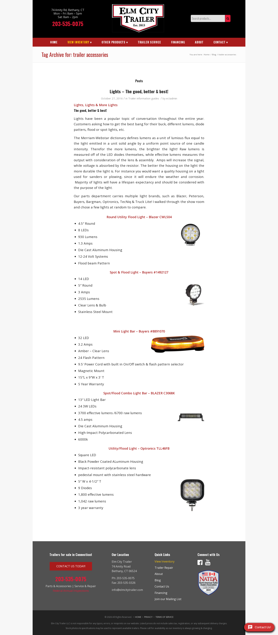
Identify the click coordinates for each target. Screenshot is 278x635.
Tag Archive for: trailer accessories (74, 54)
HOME (138, 617)
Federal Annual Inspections (71, 591)
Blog (158, 580)
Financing (161, 593)
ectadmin (171, 98)
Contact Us (162, 586)
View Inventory (164, 561)
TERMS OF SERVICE (164, 617)
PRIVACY (148, 617)
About (159, 574)
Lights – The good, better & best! (139, 91)
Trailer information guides (143, 98)
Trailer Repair (164, 568)
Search (227, 18)
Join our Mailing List (168, 599)
